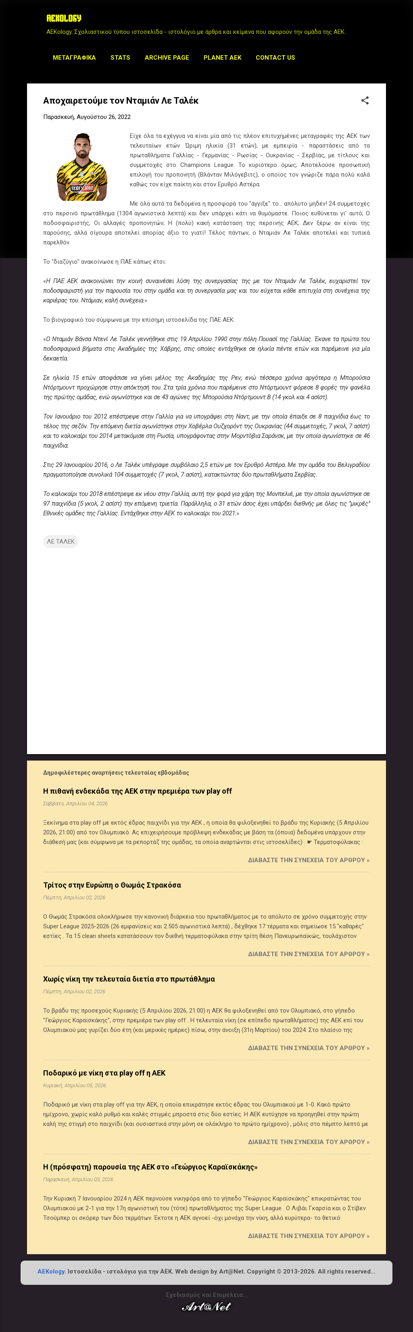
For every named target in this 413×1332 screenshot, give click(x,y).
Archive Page (167, 57)
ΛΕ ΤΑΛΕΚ (61, 541)
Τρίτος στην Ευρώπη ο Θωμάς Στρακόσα (112, 885)
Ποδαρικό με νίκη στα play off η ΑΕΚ (104, 1073)
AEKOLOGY (63, 19)
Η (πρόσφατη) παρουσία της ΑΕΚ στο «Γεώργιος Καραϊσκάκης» (150, 1167)
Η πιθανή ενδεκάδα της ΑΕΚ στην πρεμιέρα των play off (137, 791)
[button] (365, 101)
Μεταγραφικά (74, 57)
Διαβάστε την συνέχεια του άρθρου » (309, 860)
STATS (120, 57)
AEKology (51, 1271)
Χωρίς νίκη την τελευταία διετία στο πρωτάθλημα (129, 979)
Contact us (275, 57)
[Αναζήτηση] (381, 22)
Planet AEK (222, 57)
